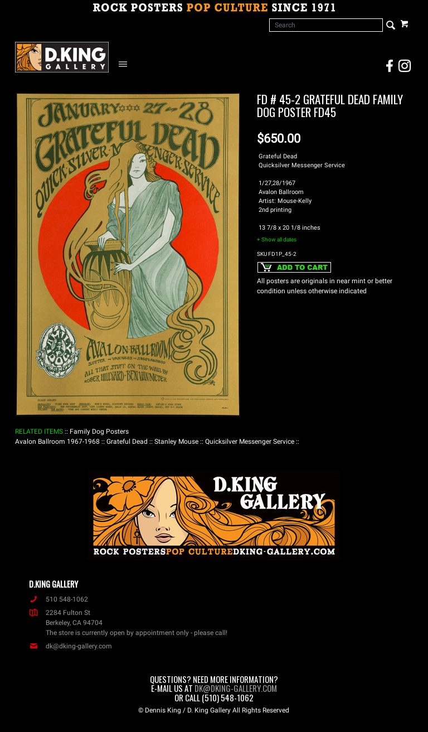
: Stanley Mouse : (176, 441)
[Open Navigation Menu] (125, 63)
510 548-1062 (58, 599)
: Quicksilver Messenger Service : (250, 441)
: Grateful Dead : (127, 441)
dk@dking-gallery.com (70, 646)
